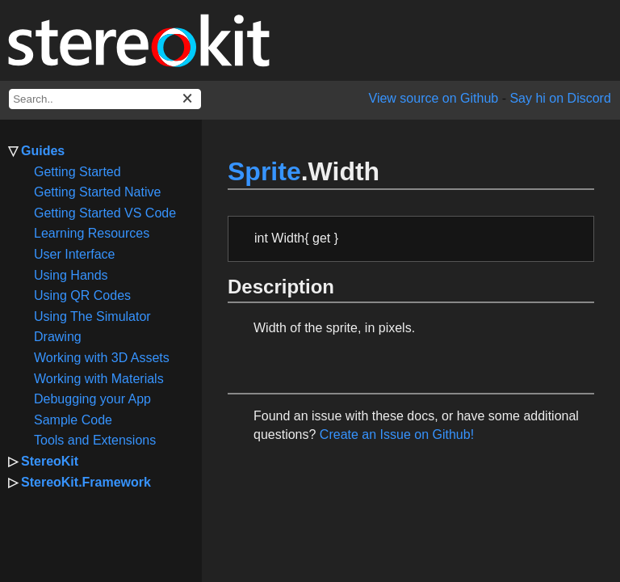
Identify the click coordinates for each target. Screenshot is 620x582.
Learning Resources (91, 233)
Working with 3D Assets (102, 358)
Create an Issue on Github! (397, 434)
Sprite (264, 171)
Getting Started (77, 172)
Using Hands (71, 275)
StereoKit (49, 461)
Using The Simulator (92, 316)
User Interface (74, 254)
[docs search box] (105, 99)
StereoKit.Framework (86, 482)
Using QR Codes (82, 295)
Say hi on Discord (559, 98)
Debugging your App (92, 399)
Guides (43, 151)
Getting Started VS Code (105, 213)
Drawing (58, 337)
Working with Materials (99, 379)
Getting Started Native (97, 192)
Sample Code (73, 420)
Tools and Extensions (95, 440)
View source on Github (434, 98)
